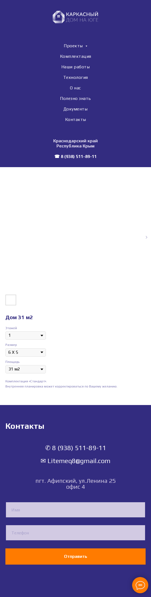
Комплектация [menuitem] (75, 56)
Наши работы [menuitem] (75, 66)
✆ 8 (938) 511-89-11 (75, 447)
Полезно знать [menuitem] (75, 98)
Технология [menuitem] (75, 77)
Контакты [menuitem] (75, 119)
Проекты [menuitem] (74, 45)
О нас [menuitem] (75, 87)
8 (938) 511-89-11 (79, 156)
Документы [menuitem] (75, 109)
